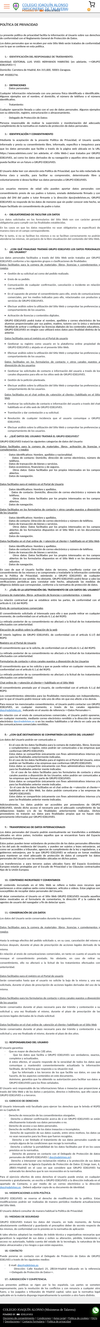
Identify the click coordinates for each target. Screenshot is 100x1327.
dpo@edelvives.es (59, 1157)
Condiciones (44, 1318)
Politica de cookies (78, 1318)
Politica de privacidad (59, 1321)
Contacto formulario (33, 1321)
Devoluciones (12, 1321)
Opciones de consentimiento (19, 1318)
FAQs (94, 1318)
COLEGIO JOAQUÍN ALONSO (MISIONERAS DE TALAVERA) (45, 6)
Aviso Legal (59, 1318)
